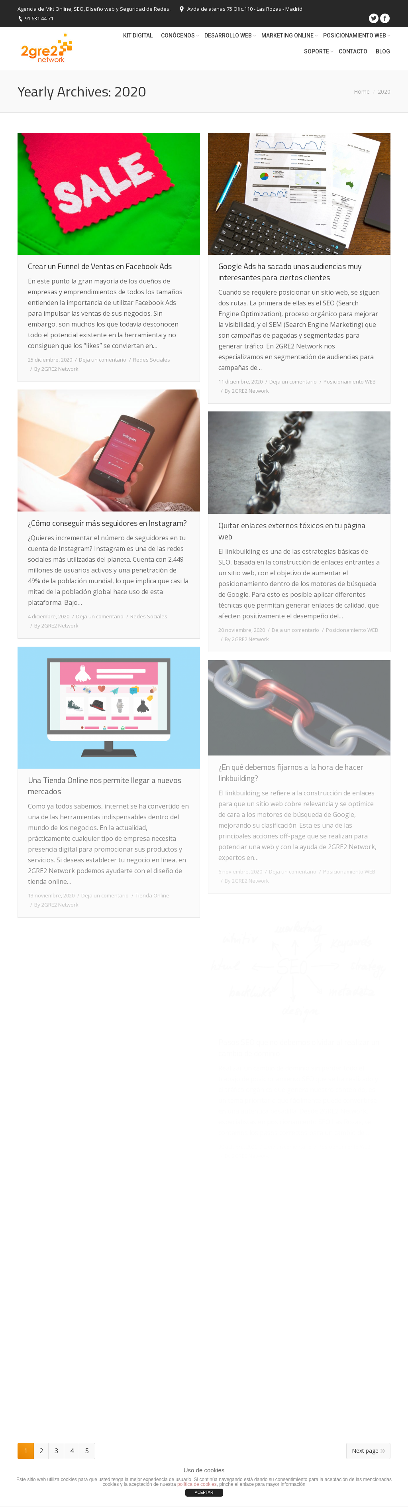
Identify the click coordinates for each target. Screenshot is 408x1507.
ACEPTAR (204, 1492)
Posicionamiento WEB (350, 381)
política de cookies (197, 1484)
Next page (365, 1450)
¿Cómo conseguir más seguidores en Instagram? (107, 523)
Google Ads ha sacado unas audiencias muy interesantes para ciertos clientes (290, 272)
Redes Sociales (151, 359)
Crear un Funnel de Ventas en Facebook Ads (100, 266)
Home (362, 91)
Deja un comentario (102, 359)
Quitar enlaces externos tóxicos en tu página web (292, 531)
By (56, 368)
